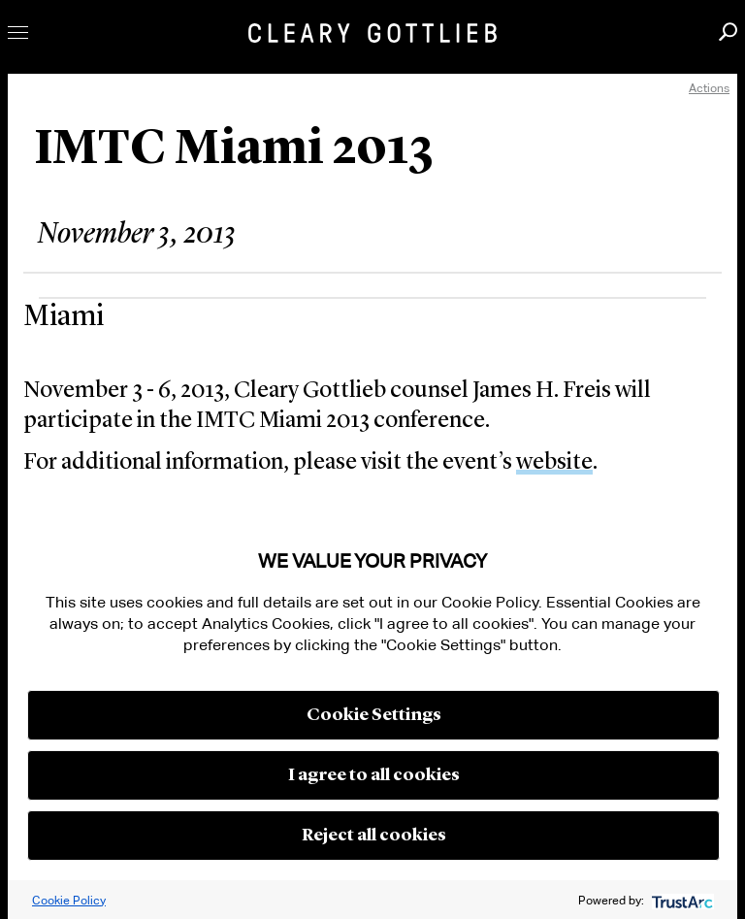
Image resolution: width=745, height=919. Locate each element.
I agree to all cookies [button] (374, 775)
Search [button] (728, 31)
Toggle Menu (18, 32)
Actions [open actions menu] (709, 88)
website (554, 463)
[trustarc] (680, 900)
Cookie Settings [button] (374, 715)
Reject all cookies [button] (374, 835)
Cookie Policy (69, 900)
